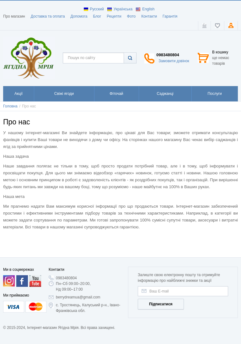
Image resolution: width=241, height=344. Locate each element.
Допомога (79, 16)
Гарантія (170, 16)
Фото (131, 16)
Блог (97, 16)
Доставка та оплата (48, 16)
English (145, 9)
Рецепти (114, 16)
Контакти (149, 16)
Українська (119, 9)
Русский (93, 9)
